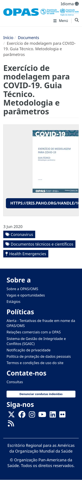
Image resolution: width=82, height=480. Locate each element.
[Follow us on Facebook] (21, 415)
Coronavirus (22, 234)
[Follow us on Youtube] (42, 415)
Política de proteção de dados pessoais (39, 356)
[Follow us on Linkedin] (53, 415)
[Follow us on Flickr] (62, 415)
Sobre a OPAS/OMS (22, 288)
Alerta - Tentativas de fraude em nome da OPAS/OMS (41, 323)
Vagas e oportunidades (26, 295)
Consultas (15, 381)
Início (8, 37)
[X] (11, 415)
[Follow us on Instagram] (32, 415)
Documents (28, 37)
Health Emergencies (27, 253)
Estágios (13, 301)
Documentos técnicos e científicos (42, 244)
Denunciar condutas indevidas (41, 394)
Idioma (70, 3)
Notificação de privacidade (29, 350)
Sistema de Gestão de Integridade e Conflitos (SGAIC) (36, 341)
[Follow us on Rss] (11, 424)
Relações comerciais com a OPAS (34, 332)
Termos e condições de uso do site (35, 362)
